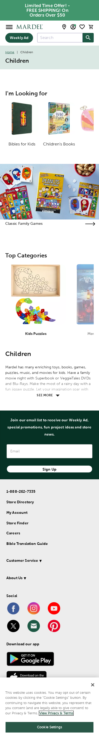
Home (10, 52)
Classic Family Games (24, 223)
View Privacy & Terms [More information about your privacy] (56, 713)
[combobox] (60, 37)
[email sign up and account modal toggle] (73, 27)
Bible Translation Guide (27, 543)
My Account (17, 512)
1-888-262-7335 (20, 491)
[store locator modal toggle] (64, 27)
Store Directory (20, 502)
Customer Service (22, 560)
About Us (14, 578)
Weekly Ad (19, 38)
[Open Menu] (9, 26)
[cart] (91, 26)
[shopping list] (82, 27)
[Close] (92, 685)
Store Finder (17, 523)
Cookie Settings (49, 727)
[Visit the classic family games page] (90, 224)
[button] (48, 561)
